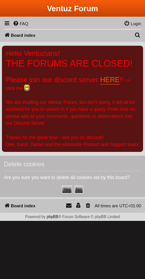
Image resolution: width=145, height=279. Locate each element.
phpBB (52, 217)
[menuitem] (20, 23)
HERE (109, 80)
